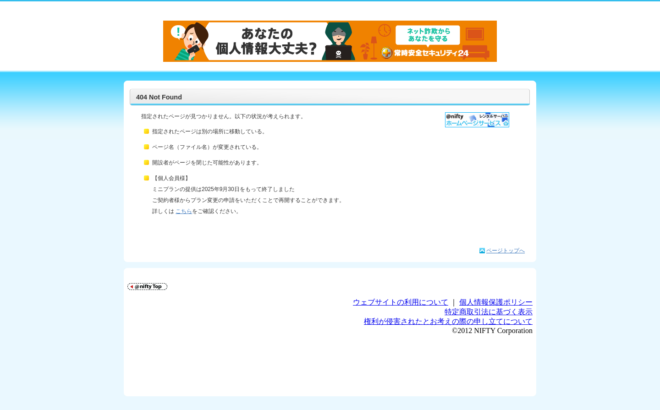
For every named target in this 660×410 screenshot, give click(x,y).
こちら (184, 211)
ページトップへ (505, 250)
